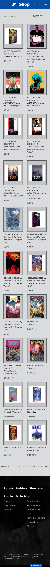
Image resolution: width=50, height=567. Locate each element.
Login (44, 4)
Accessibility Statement (33, 524)
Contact (7, 501)
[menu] (4, 4)
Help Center (9, 505)
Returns (7, 509)
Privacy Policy (33, 505)
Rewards (36, 488)
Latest (8, 488)
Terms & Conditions (36, 517)
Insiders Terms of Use (35, 511)
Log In (8, 496)
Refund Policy (33, 501)
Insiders (21, 488)
